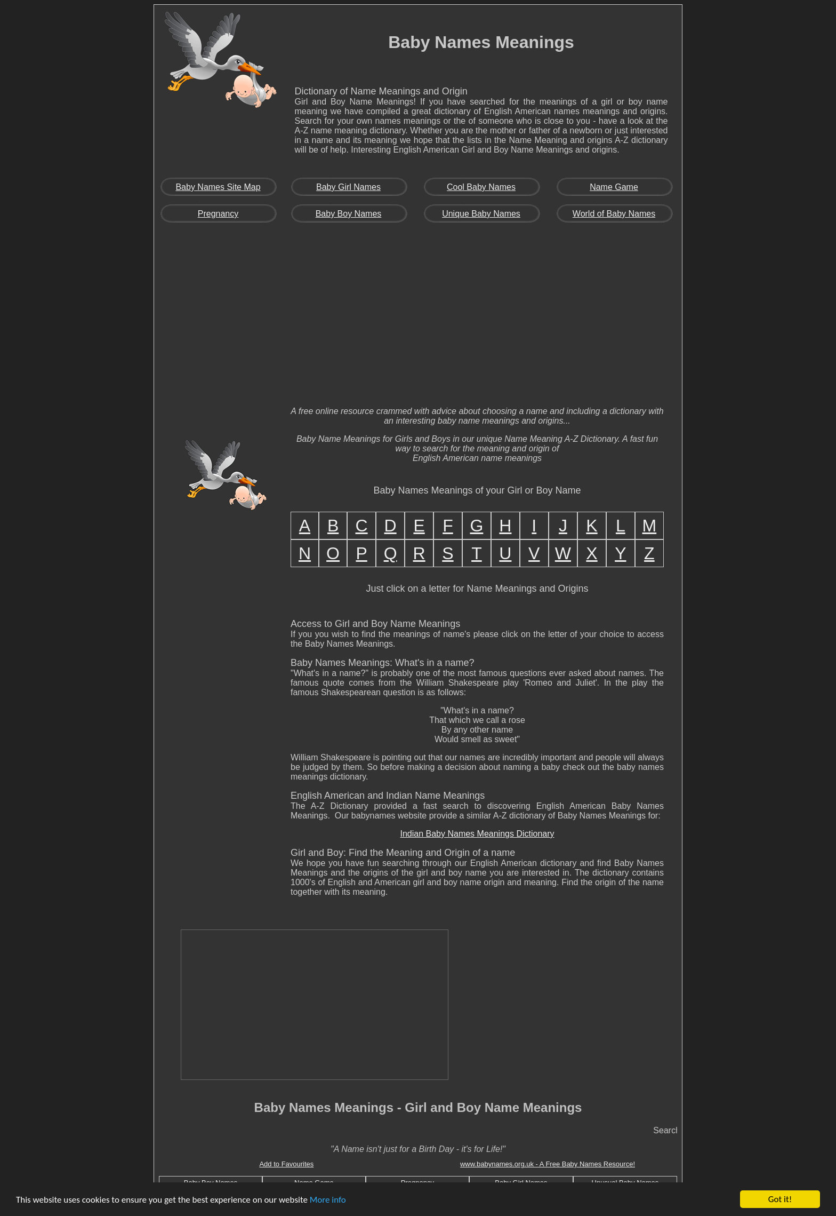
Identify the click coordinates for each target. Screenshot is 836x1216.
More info (328, 1199)
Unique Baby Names (481, 213)
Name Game (614, 187)
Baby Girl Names (348, 187)
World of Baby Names (614, 213)
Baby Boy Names (349, 213)
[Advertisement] (418, 318)
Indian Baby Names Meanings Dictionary (477, 833)
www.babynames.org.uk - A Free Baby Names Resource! (547, 1164)
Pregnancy (218, 213)
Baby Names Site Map (217, 187)
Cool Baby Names (481, 187)
